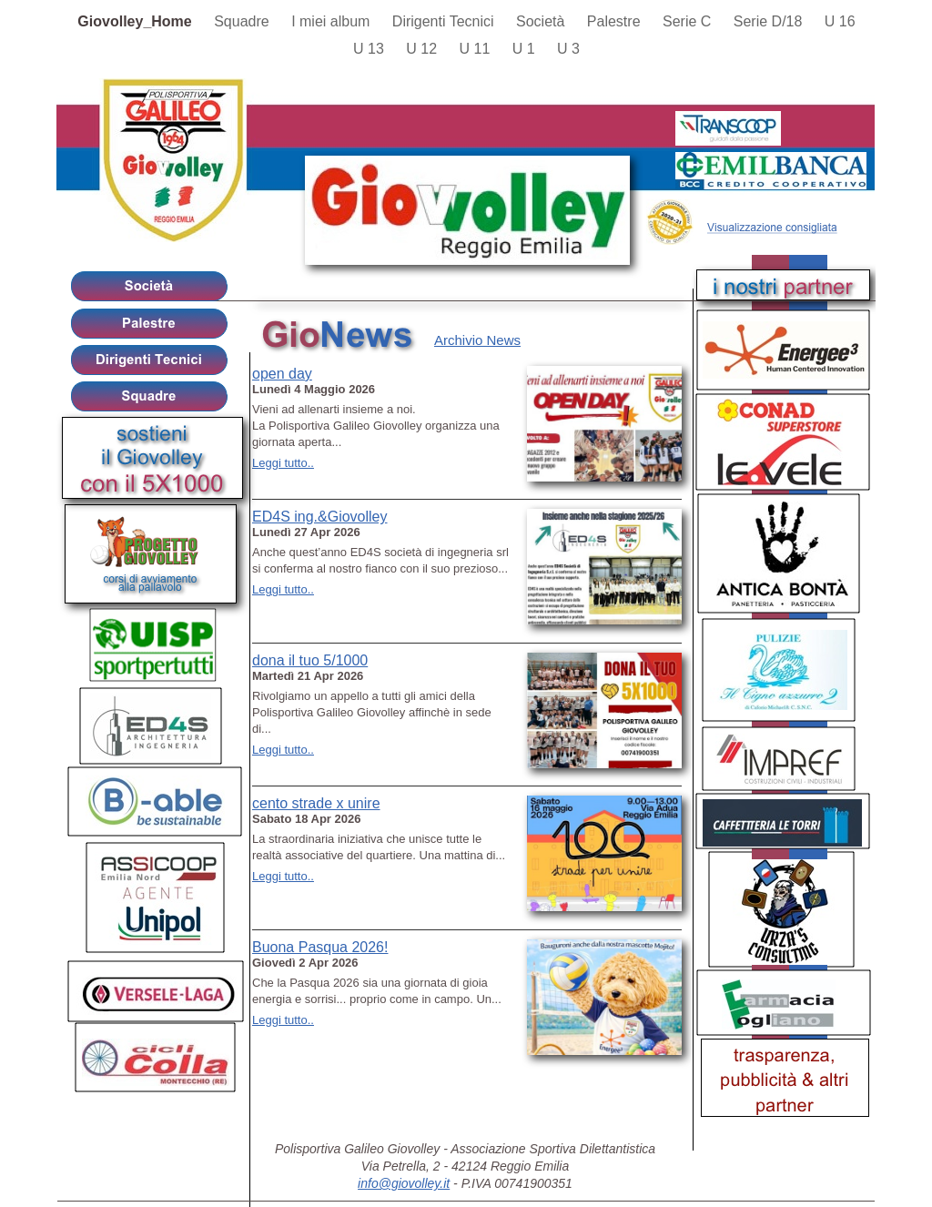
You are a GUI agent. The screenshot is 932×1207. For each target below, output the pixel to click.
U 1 (525, 48)
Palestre (615, 21)
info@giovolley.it (404, 1183)
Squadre (243, 21)
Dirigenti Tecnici (445, 21)
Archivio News (477, 340)
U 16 (840, 21)
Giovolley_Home (136, 21)
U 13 (370, 48)
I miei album (332, 21)
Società (542, 21)
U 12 (423, 48)
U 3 (568, 48)
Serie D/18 (770, 21)
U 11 (477, 48)
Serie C (689, 21)
